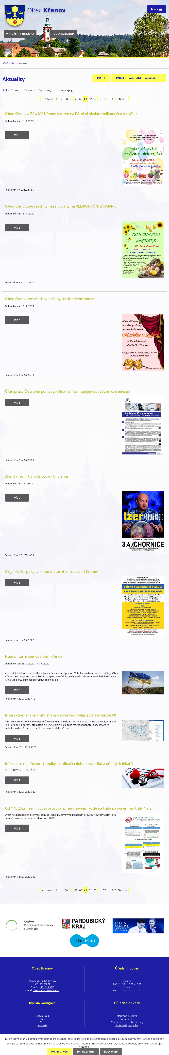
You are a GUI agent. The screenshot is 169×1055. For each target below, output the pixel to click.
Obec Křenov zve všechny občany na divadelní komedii (50, 298)
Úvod (5, 63)
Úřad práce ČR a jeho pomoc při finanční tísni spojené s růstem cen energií (67, 391)
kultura (30, 90)
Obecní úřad (42, 1015)
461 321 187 (47, 987)
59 (75, 98)
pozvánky (45, 90)
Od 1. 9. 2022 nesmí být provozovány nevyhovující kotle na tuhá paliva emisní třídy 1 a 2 (78, 808)
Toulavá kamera (63, 33)
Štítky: (5, 90)
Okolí (42, 1022)
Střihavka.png (65, 90)
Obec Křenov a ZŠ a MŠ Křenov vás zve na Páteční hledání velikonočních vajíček (71, 113)
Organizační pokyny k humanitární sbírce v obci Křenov (51, 571)
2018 (17, 90)
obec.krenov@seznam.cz (46, 990)
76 (104, 98)
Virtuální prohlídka (20, 33)
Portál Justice (127, 1019)
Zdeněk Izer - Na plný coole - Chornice (36, 476)
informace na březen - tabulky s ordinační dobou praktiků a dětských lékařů (69, 763)
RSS (101, 78)
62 (90, 98)
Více (17, 135)
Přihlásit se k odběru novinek (138, 78)
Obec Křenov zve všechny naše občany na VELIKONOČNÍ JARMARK (60, 206)
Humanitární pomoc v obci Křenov (33, 656)
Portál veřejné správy (127, 1025)
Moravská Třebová (127, 1015)
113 (114, 98)
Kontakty (42, 1025)
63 (95, 98)
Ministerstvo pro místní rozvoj (127, 1022)
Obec (13, 63)
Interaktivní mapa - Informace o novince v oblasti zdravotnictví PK (60, 715)
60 (80, 98)
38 (66, 98)
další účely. (158, 1038)
